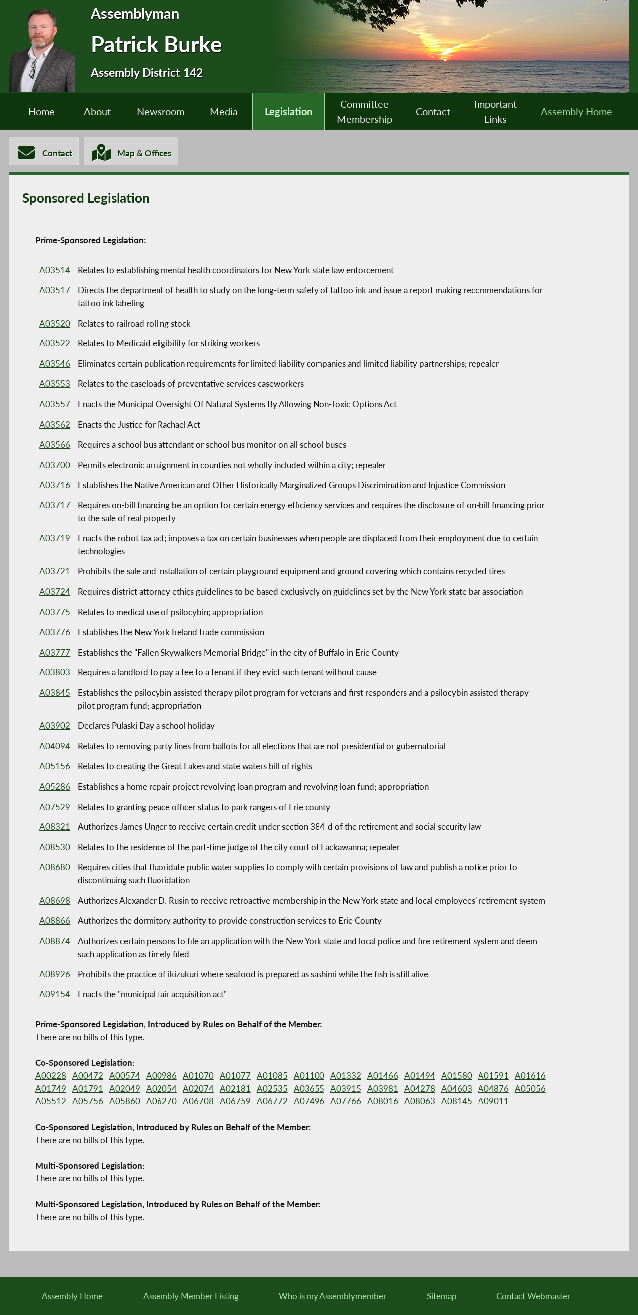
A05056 (523, 1089)
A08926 (54, 974)
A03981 (378, 1089)
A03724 (54, 592)
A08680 (54, 867)
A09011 (487, 1102)
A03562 (54, 425)
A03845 (54, 693)
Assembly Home (581, 111)
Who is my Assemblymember (332, 1295)
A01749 (50, 1089)
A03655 (305, 1089)
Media (223, 111)
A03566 (54, 445)
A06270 (160, 1102)
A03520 (54, 324)
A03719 (54, 538)
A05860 (123, 1102)
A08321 (54, 827)
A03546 (54, 364)
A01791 (87, 1089)
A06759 (232, 1102)
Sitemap (442, 1295)
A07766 (341, 1102)
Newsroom (158, 111)
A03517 (54, 290)
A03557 (54, 404)
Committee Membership (365, 112)
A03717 (54, 505)
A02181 (232, 1089)
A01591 (487, 1076)
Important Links (499, 112)
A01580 (451, 1076)
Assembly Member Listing (191, 1295)
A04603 (451, 1089)
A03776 (54, 632)
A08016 (378, 1102)
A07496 (305, 1102)
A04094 (54, 746)
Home (37, 111)
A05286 (54, 787)
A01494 (414, 1076)
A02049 (123, 1089)
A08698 (54, 901)
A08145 (451, 1102)
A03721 (54, 572)
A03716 (54, 485)
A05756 (87, 1102)
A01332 (341, 1076)
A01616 (523, 1076)
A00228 (50, 1076)
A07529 (54, 807)
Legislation (288, 111)
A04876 (487, 1089)
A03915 (341, 1089)
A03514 (54, 270)
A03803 (54, 672)
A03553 (54, 384)
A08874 (54, 941)
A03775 (54, 612)
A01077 (232, 1076)
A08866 (54, 921)
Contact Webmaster (533, 1295)
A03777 (54, 653)
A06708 (196, 1102)
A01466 (378, 1076)
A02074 (196, 1089)
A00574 (123, 1076)
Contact (435, 111)
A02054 (160, 1089)
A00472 (87, 1076)
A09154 (54, 994)
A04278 (414, 1089)
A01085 (269, 1076)
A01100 (305, 1076)
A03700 (54, 465)
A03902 (54, 726)
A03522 (54, 343)
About (93, 111)
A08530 (54, 847)
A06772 (269, 1102)
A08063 (414, 1102)
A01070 (196, 1076)
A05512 (50, 1102)
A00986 (160, 1076)
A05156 (54, 767)
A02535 (269, 1089)
